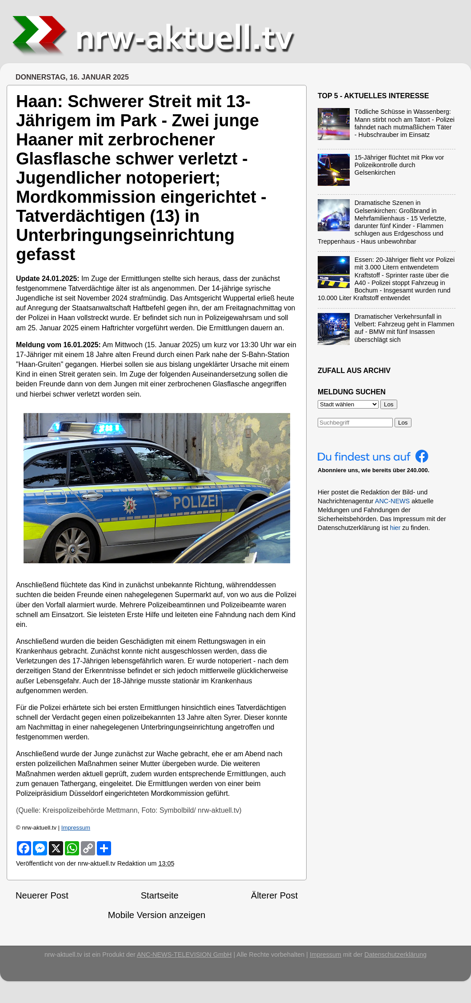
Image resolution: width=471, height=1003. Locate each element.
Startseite (160, 895)
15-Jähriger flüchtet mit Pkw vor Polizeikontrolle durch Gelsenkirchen (399, 165)
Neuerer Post (42, 895)
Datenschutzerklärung (395, 954)
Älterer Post (274, 895)
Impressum (75, 827)
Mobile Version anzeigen (157, 915)
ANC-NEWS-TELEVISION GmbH (184, 954)
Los (403, 422)
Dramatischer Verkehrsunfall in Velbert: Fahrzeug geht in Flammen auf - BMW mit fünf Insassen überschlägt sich (405, 328)
